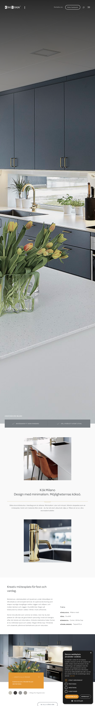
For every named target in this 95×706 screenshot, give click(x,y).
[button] (78, 701)
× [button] (90, 653)
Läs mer (72, 676)
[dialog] (78, 677)
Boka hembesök (72, 7)
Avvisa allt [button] (85, 696)
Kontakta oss (58, 7)
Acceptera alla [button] (71, 696)
